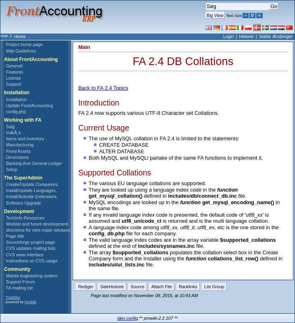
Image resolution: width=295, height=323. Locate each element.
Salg (10, 126)
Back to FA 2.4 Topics (103, 88)
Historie (246, 36)
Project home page (24, 44)
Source (137, 286)
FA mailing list (19, 287)
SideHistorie (111, 286)
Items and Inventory (25, 138)
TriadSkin (13, 298)
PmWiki (30, 302)
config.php (16, 111)
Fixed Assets (18, 151)
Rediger (86, 286)
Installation (16, 99)
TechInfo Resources (25, 217)
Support (13, 84)
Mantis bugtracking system (32, 275)
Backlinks (188, 286)
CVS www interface (25, 254)
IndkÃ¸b (13, 132)
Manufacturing (19, 144)
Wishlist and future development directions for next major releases (38, 227)
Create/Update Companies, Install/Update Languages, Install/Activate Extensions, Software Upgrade (32, 193)
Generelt (14, 65)
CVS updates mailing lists (30, 248)
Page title (15, 236)
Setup (11, 169)
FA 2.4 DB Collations (183, 61)
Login (228, 36)
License (13, 78)
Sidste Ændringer (276, 36)
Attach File (161, 286)
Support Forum (20, 281)
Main (84, 47)
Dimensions (17, 157)
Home (20, 36)
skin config (127, 318)
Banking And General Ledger (34, 163)
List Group (214, 286)
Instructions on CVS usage (32, 260)
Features (14, 72)
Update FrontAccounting (29, 105)
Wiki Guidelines (21, 51)
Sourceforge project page (30, 242)
